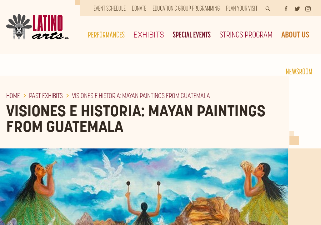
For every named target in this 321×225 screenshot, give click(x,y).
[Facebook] (286, 8)
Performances (106, 34)
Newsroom (299, 71)
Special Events (192, 34)
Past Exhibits (46, 95)
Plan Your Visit (242, 8)
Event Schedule (109, 8)
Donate (139, 8)
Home (13, 95)
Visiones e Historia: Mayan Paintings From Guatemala (141, 95)
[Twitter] (297, 8)
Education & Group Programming (186, 8)
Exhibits (148, 34)
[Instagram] (308, 8)
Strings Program (246, 34)
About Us (295, 34)
